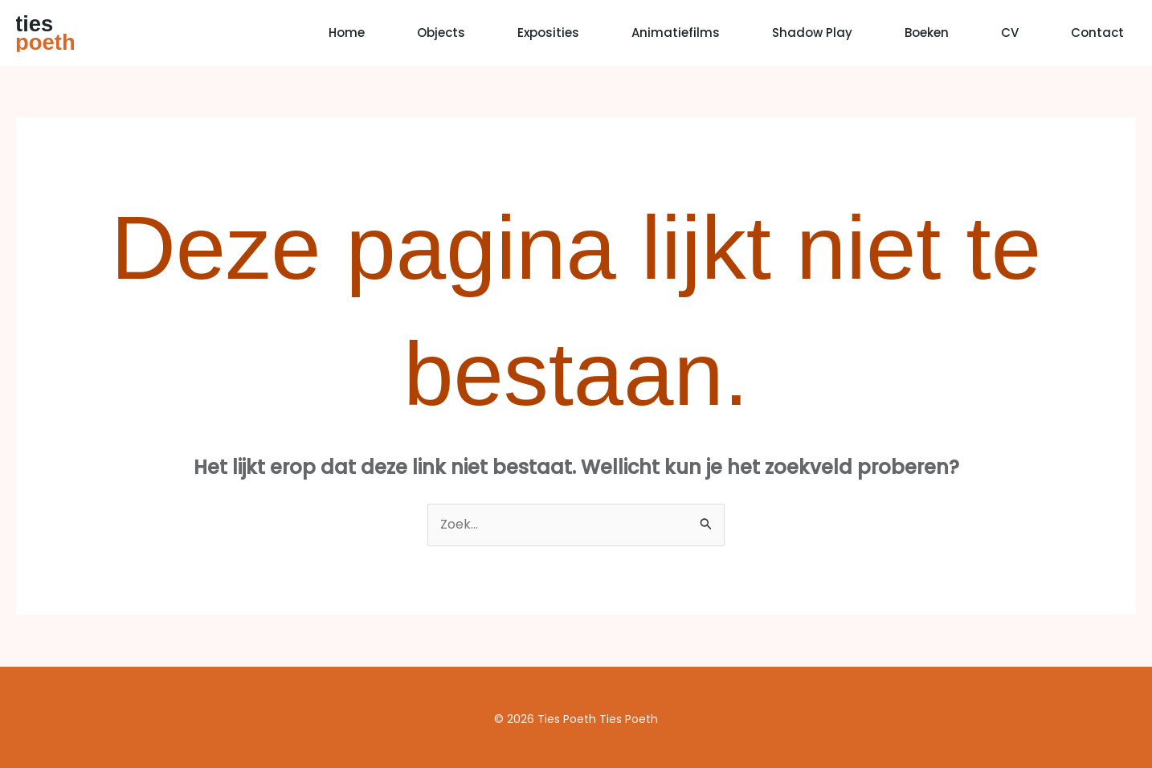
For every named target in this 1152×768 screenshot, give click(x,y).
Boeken (927, 32)
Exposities (548, 32)
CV (1010, 32)
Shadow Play (812, 32)
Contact (1097, 32)
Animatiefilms (675, 32)
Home (347, 32)
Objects (441, 32)
